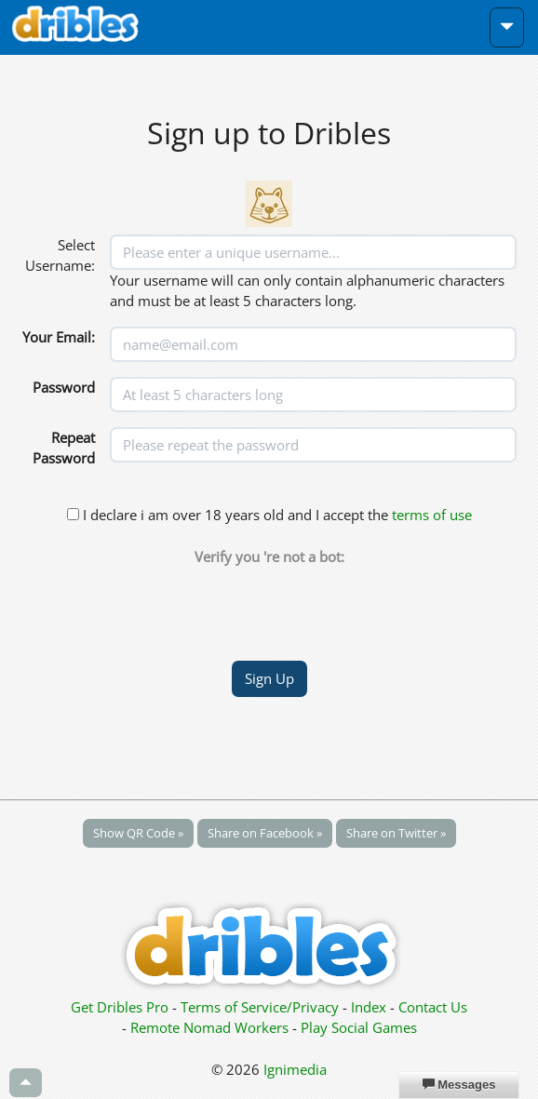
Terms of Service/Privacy (260, 1007)
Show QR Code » (138, 832)
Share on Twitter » (396, 832)
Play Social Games (359, 1027)
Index (368, 1007)
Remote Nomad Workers (211, 1027)
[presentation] (269, 604)
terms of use (432, 514)
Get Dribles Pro (121, 1007)
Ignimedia (295, 1069)
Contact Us (432, 1007)
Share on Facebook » (265, 832)
